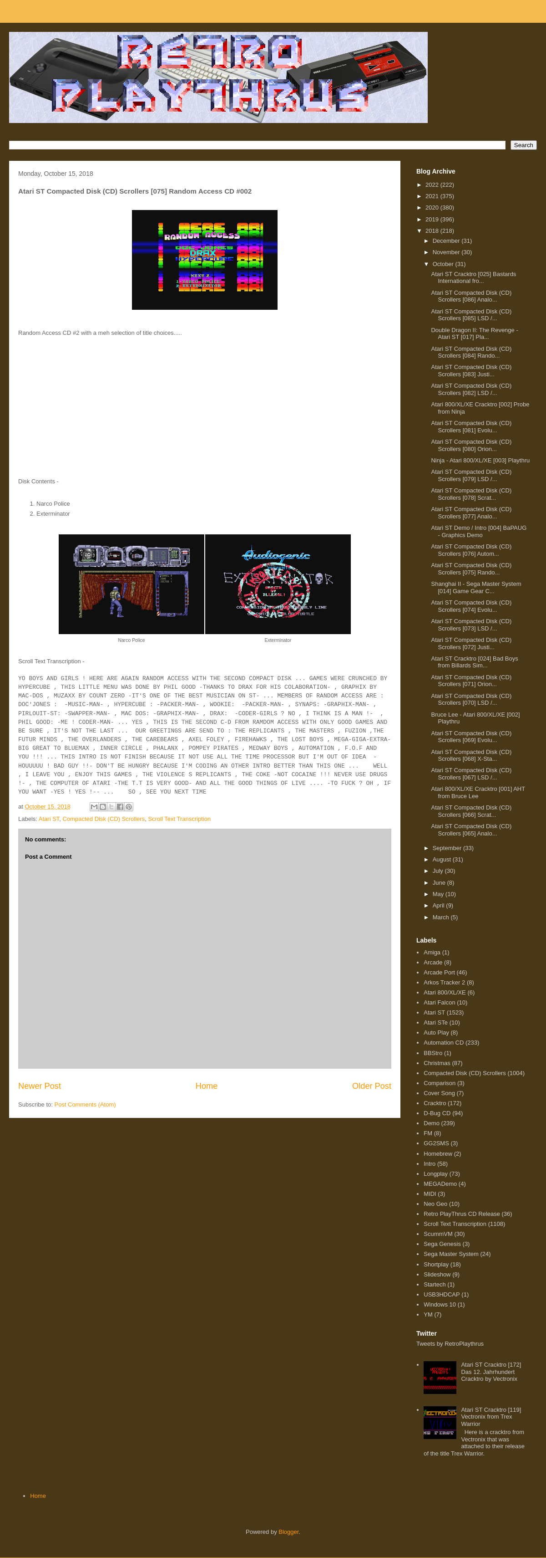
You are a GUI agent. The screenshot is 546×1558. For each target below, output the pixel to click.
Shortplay (436, 1264)
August (443, 859)
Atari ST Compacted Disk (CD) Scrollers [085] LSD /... (471, 315)
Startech (434, 1284)
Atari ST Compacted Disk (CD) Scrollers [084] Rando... (471, 352)
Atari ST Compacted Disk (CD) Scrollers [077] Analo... (471, 513)
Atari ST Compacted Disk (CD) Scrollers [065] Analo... (471, 830)
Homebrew (438, 1153)
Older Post (371, 1086)
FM (428, 1133)
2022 (432, 184)
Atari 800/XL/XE (445, 992)
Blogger (288, 1531)
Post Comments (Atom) (85, 1104)
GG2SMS (436, 1143)
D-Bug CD (437, 1113)
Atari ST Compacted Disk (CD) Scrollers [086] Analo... (471, 296)
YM (428, 1314)
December (447, 240)
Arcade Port (439, 972)
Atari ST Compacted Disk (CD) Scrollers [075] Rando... (471, 569)
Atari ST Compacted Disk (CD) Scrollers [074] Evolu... (471, 606)
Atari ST (49, 818)
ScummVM (438, 1233)
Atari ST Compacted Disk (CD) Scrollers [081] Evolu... (471, 427)
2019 (432, 219)
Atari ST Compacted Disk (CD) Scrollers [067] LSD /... (471, 774)
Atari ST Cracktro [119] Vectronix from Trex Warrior (491, 1416)
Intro (429, 1163)
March (442, 917)
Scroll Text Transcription (179, 818)
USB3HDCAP (442, 1294)
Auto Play (436, 1032)
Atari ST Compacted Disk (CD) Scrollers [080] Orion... (471, 445)
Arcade (433, 962)
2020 (432, 207)
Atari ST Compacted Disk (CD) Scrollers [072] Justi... (471, 643)
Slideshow (437, 1274)
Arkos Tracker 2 (444, 982)
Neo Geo (435, 1203)
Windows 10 (440, 1304)
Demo (432, 1123)
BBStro (433, 1053)
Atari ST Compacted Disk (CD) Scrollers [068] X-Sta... (471, 755)
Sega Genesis (442, 1243)
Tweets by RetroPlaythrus (450, 1343)
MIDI (430, 1193)
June (440, 882)
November (447, 252)
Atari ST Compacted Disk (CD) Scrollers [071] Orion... (471, 681)
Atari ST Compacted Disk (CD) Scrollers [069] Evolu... (471, 737)
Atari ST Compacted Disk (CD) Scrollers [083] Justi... (471, 371)
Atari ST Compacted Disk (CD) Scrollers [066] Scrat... (471, 811)
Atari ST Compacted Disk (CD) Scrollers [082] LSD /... (471, 389)
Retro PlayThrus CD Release (462, 1213)
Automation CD (444, 1042)
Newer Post (39, 1086)
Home (207, 1086)
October (444, 264)
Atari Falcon (439, 1002)
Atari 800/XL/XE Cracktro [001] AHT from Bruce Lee (478, 792)
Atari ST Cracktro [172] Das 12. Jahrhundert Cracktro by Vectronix (491, 1371)
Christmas (437, 1063)
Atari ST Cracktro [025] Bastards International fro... (473, 278)
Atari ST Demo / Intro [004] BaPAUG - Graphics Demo (478, 531)
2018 (432, 230)
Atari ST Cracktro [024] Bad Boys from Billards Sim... (474, 662)
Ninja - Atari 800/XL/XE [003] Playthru (480, 460)
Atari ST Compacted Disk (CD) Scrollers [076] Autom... (471, 550)
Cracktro (435, 1103)
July (439, 870)
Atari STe (436, 1022)
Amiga (432, 952)
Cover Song (439, 1093)
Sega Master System (451, 1253)
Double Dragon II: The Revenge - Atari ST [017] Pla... (474, 334)
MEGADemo (440, 1183)
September (448, 848)
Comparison (439, 1083)
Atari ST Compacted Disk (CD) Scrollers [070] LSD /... (471, 699)
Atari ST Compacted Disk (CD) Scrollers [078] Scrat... (471, 494)
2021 (432, 196)
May (439, 894)
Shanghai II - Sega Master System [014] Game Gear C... (476, 587)
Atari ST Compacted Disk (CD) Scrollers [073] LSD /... (471, 625)
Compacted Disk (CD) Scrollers (104, 818)
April (439, 905)
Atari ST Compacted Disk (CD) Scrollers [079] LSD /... (471, 475)
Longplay (436, 1173)
